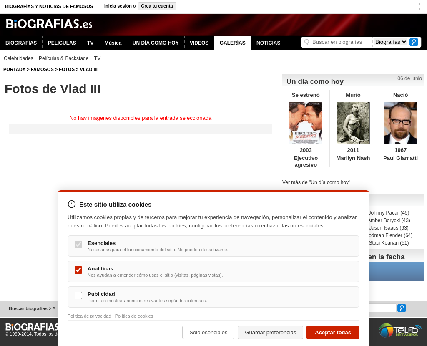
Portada (14, 69)
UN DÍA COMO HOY (156, 43)
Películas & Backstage (63, 58)
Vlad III (89, 69)
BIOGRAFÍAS (21, 43)
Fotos (67, 69)
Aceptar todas (333, 332)
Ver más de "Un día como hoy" (316, 182)
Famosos (42, 69)
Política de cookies (134, 315)
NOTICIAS (268, 43)
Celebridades (18, 58)
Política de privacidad (89, 315)
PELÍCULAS (62, 43)
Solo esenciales (208, 332)
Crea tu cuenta (157, 5)
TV (90, 43)
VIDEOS (199, 43)
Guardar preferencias (270, 332)
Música (113, 43)
